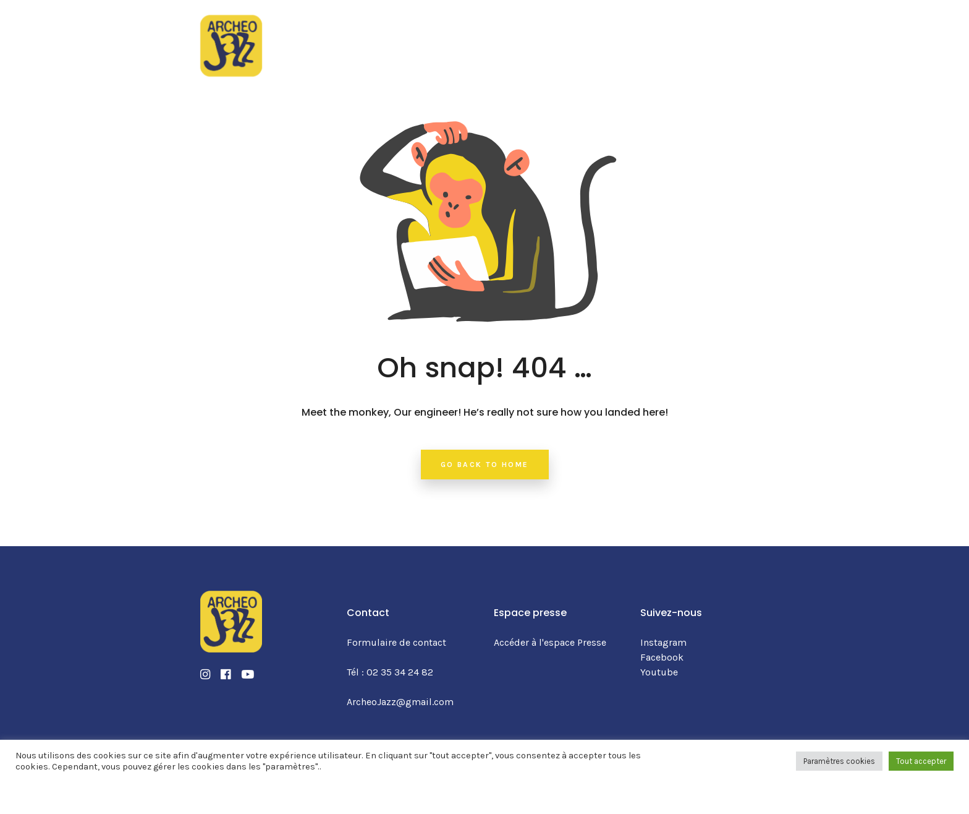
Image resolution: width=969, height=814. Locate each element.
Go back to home (485, 464)
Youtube (659, 672)
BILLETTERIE (720, 37)
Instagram (663, 642)
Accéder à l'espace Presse (550, 642)
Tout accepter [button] (921, 761)
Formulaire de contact (396, 642)
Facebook (661, 657)
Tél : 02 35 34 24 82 (390, 672)
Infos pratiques (568, 37)
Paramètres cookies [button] (839, 761)
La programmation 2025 (368, 37)
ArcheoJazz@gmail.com (400, 702)
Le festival (479, 37)
